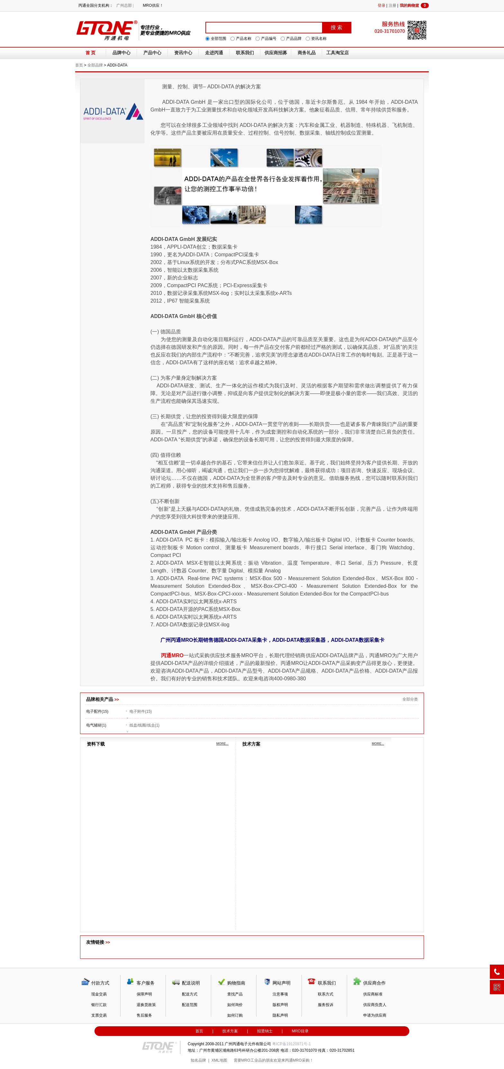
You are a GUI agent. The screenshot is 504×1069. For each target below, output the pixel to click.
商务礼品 (307, 52)
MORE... (222, 744)
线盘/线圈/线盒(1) (144, 725)
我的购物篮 (414, 5)
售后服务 (144, 1015)
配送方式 (189, 994)
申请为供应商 (374, 1015)
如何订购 (235, 1015)
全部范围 (218, 38)
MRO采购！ (303, 1060)
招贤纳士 (265, 1031)
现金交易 (99, 994)
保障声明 (144, 994)
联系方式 (325, 994)
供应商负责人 (374, 1005)
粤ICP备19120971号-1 (291, 1044)
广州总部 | (124, 5)
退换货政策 (146, 1005)
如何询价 (235, 1005)
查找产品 (235, 994)
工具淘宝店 (337, 52)
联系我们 (245, 52)
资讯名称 (319, 38)
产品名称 (243, 38)
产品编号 (268, 38)
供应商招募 (276, 52)
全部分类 (410, 699)
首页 (79, 65)
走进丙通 (214, 52)
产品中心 (152, 52)
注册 (392, 5)
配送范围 (189, 1005)
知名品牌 (198, 1060)
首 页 (91, 52)
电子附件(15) (141, 711)
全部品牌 (95, 65)
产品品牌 (294, 38)
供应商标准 (372, 994)
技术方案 (230, 1031)
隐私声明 (280, 1015)
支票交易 (99, 1015)
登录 (381, 5)
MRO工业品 (251, 1060)
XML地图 (219, 1060)
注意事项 (280, 994)
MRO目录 (300, 1031)
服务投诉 (325, 1005)
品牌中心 (121, 52)
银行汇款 (99, 1005)
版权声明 (280, 1005)
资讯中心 (183, 52)
